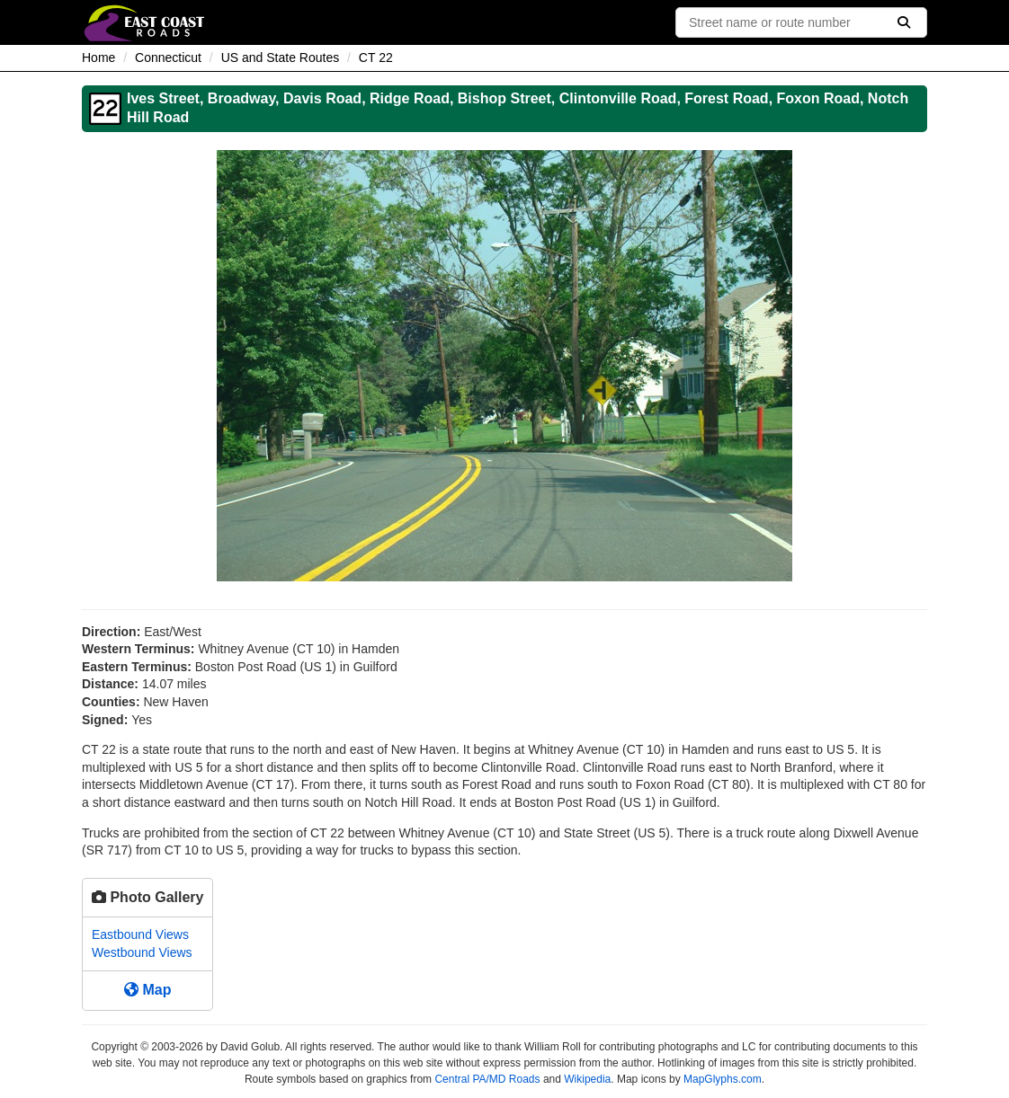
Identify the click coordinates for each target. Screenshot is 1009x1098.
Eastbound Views (140, 934)
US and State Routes (280, 57)
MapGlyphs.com (722, 1079)
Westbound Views (142, 952)
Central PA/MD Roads (487, 1079)
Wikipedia (587, 1079)
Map (147, 989)
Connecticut (168, 57)
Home (98, 57)
